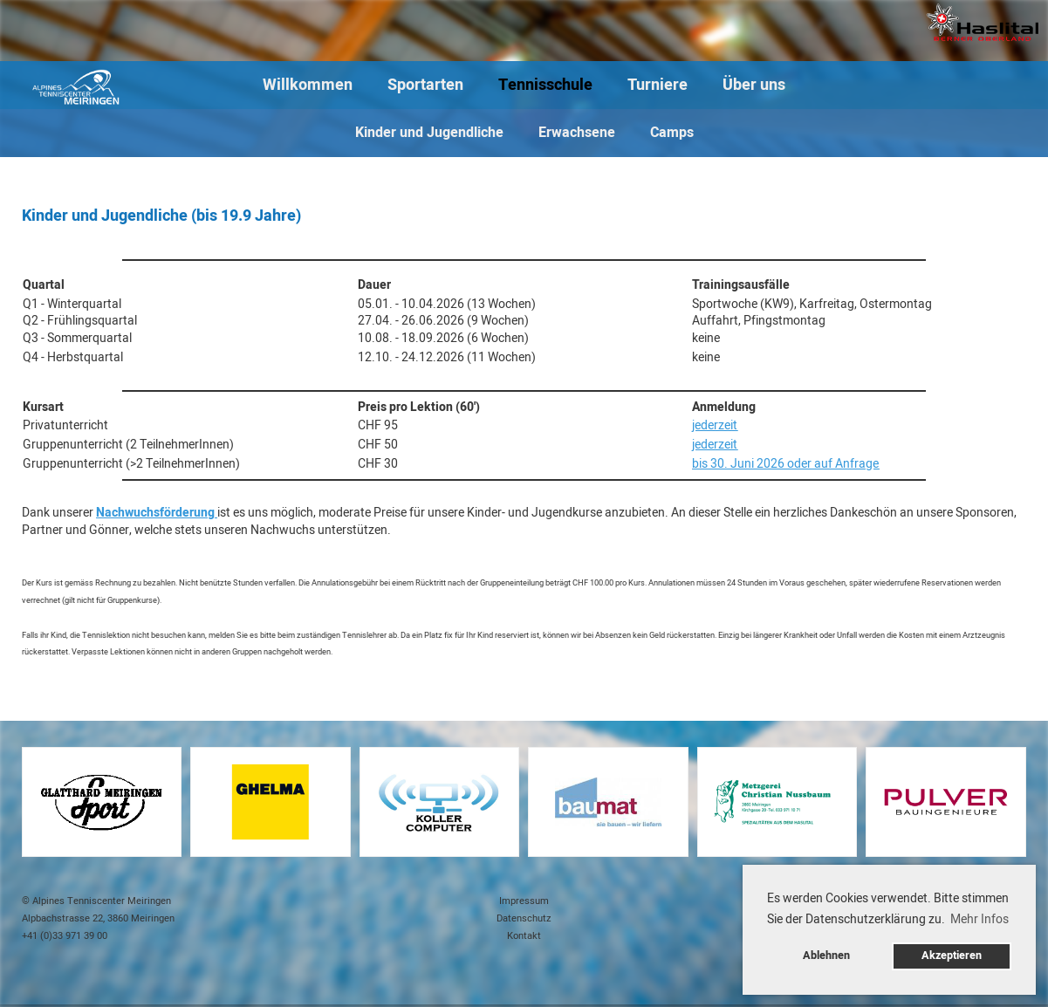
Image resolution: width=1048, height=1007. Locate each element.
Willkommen (308, 85)
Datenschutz (524, 918)
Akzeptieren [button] (951, 955)
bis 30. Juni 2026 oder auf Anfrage (785, 464)
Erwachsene (576, 132)
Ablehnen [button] (826, 955)
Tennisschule (545, 85)
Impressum (524, 901)
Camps (672, 132)
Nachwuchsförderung (155, 513)
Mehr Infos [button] (979, 919)
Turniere (657, 85)
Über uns (754, 85)
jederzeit (714, 425)
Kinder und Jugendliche (429, 132)
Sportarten (425, 85)
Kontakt (524, 935)
